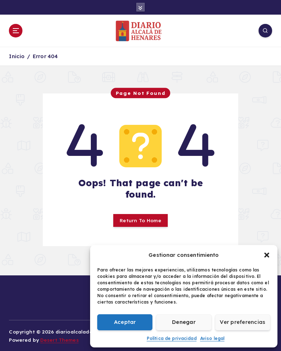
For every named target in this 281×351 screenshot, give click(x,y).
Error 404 (45, 56)
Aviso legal (212, 338)
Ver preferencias (242, 322)
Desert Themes (59, 340)
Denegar (184, 322)
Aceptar (125, 322)
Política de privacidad (172, 338)
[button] (266, 255)
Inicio (17, 56)
